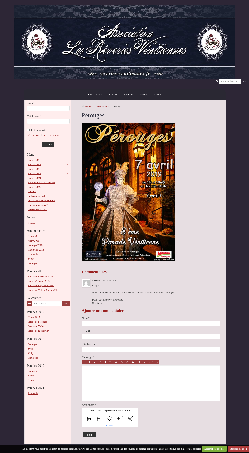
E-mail (86, 331)
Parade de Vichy (36, 326)
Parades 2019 (34, 173)
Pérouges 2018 (35, 245)
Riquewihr (33, 254)
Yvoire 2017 (34, 317)
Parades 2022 (34, 187)
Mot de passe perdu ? (52, 135)
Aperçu (153, 362)
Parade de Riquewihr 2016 (41, 285)
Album (157, 94)
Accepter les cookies (214, 448)
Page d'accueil (95, 94)
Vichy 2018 (33, 240)
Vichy (31, 353)
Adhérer (32, 191)
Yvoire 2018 (34, 236)
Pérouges (32, 263)
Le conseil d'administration (41, 200)
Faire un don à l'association (41, 182)
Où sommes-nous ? (37, 209)
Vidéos (143, 94)
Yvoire (31, 258)
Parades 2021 (34, 178)
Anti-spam (88, 404)
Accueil (88, 106)
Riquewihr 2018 (36, 249)
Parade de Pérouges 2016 (40, 276)
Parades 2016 (34, 169)
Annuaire (128, 94)
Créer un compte (34, 135)
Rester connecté (36, 129)
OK (66, 303)
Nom (85, 318)
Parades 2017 (34, 164)
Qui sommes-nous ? (38, 205)
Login (30, 103)
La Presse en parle (37, 196)
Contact (113, 94)
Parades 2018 (34, 160)
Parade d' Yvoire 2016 (39, 281)
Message (87, 357)
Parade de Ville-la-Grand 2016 (43, 290)
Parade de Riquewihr (38, 330)
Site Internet (89, 344)
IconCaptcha (109, 425)
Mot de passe (33, 116)
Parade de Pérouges (37, 321)
